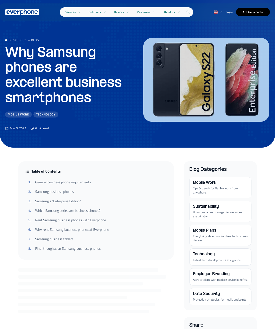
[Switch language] (218, 12)
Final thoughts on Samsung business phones (64, 248)
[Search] (188, 12)
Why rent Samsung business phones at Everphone (68, 229)
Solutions (97, 12)
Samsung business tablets (50, 239)
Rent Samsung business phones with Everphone (67, 220)
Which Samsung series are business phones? (64, 210)
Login (229, 12)
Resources (146, 12)
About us (171, 12)
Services (73, 12)
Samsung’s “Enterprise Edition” (54, 201)
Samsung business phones (51, 191)
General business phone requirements (59, 182)
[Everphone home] (22, 12)
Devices (121, 12)
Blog (35, 43)
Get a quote (253, 12)
